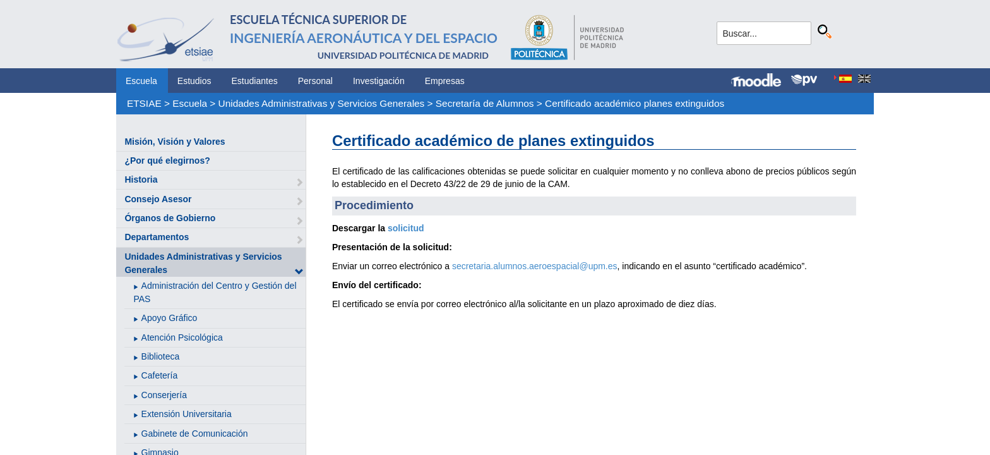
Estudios (194, 81)
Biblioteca (160, 356)
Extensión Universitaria (186, 414)
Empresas (445, 81)
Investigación (379, 81)
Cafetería (159, 375)
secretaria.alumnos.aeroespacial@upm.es (534, 266)
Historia (140, 179)
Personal (315, 81)
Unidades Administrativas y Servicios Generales (321, 103)
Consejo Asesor (157, 199)
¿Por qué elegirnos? (167, 160)
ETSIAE (144, 103)
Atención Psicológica (182, 337)
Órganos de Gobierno (169, 218)
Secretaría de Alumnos (485, 103)
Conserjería (164, 395)
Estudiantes (255, 81)
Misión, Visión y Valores (174, 141)
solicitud (406, 228)
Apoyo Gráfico (169, 318)
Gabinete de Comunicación (194, 433)
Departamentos (156, 237)
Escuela (141, 81)
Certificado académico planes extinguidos (634, 103)
